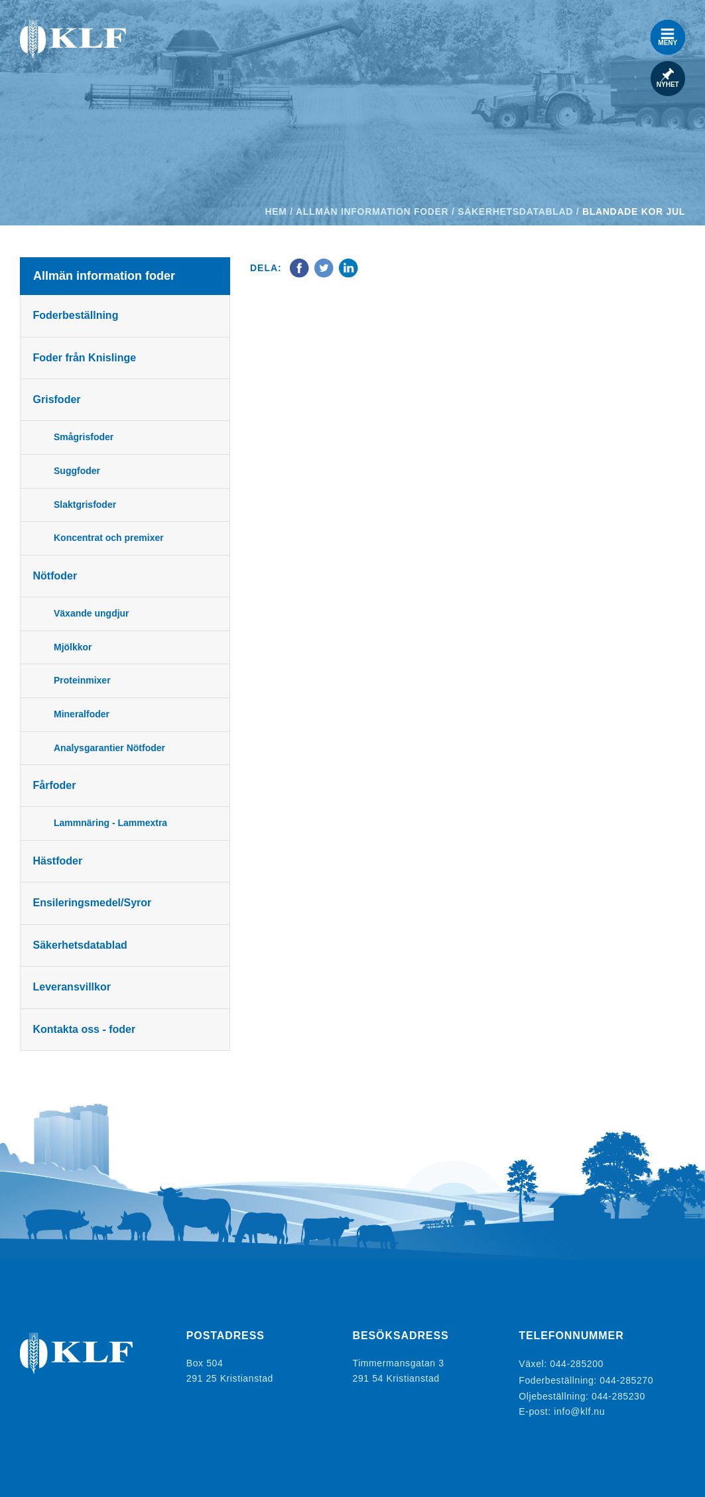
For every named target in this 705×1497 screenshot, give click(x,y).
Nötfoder (56, 575)
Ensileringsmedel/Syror (93, 902)
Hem (276, 211)
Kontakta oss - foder (85, 1029)
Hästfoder (59, 861)
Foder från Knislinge (85, 357)
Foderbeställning (76, 315)
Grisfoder (58, 399)
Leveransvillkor (72, 986)
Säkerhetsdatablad (515, 211)
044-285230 (618, 1393)
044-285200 (577, 1363)
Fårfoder (55, 785)
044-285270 (626, 1378)
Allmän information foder (372, 211)
